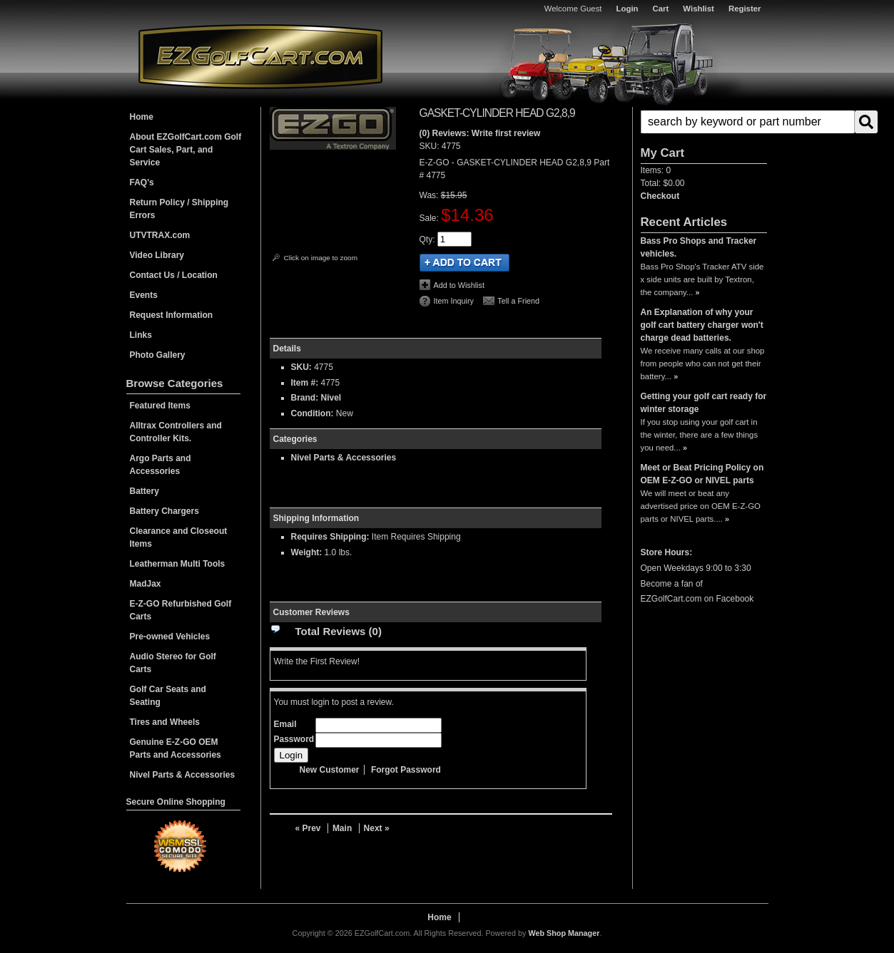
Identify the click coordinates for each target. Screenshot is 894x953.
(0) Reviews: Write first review (480, 133)
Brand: (305, 398)
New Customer (330, 770)
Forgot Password (406, 770)
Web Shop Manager (563, 933)
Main (342, 828)
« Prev (308, 828)
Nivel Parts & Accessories (344, 458)
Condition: (312, 413)
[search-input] (747, 121)
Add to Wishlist (459, 285)
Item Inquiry (454, 301)
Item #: (306, 383)
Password (294, 739)
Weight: (306, 552)
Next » (377, 828)
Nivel (331, 398)
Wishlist (698, 8)
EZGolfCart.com (260, 56)
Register (744, 8)
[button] (704, 121)
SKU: (431, 146)
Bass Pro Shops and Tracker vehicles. (699, 247)
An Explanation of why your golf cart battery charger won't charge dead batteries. (702, 325)
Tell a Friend (518, 301)
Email (285, 724)
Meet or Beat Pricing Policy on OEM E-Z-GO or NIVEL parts (702, 474)
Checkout (660, 196)
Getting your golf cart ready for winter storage (704, 402)
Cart (661, 8)
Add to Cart (464, 263)
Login (627, 8)
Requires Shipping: (330, 537)
